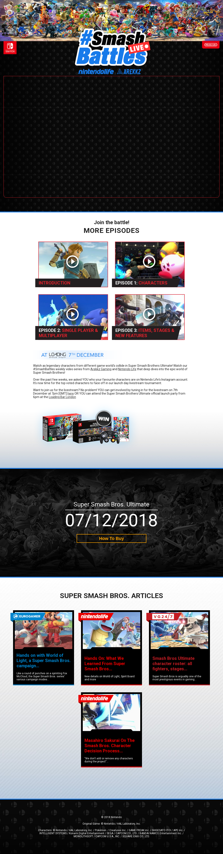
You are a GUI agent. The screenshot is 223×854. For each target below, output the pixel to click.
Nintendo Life (127, 369)
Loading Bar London (62, 397)
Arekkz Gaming (101, 369)
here (71, 393)
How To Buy (111, 538)
